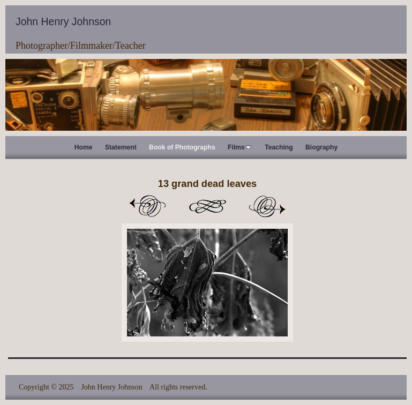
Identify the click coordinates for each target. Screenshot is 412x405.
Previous (147, 206)
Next (267, 206)
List (207, 206)
